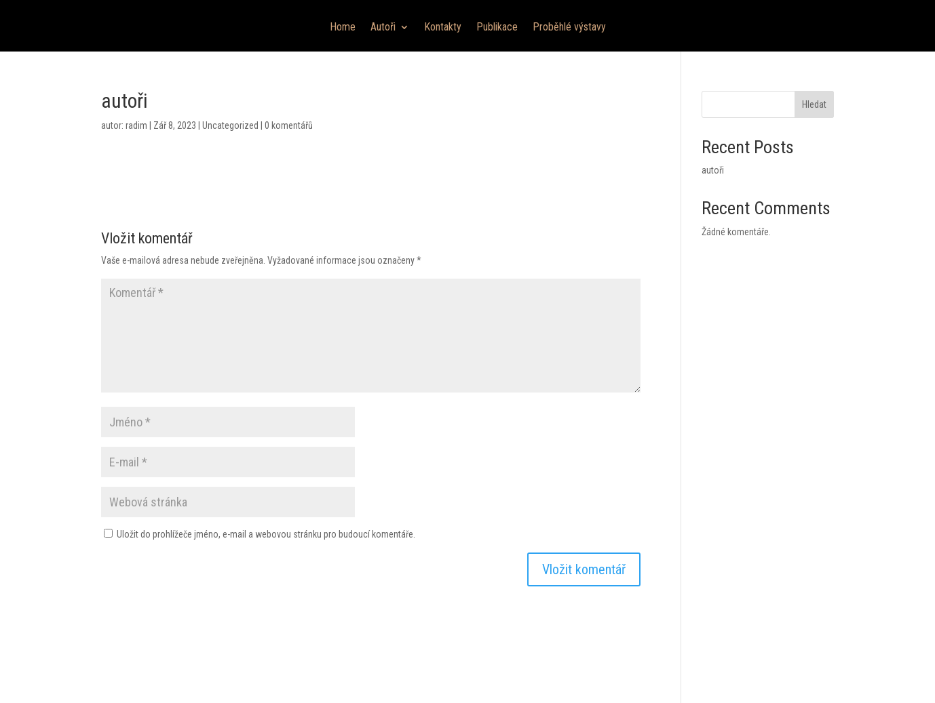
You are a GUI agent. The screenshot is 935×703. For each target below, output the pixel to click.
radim (136, 125)
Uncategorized (230, 125)
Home (343, 27)
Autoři (383, 27)
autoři (713, 170)
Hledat (814, 104)
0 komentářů (289, 125)
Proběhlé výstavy (569, 27)
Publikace (497, 27)
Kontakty (442, 27)
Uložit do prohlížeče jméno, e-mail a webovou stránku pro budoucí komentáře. (266, 534)
